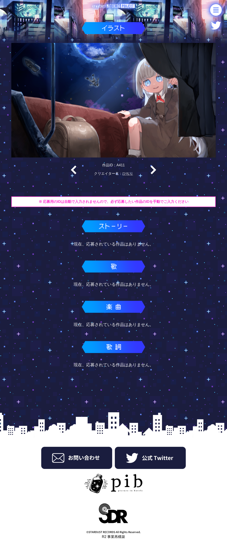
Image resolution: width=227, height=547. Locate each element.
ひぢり (127, 173)
